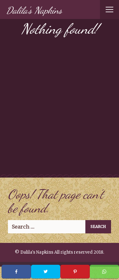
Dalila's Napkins (34, 10)
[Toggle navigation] (109, 9)
